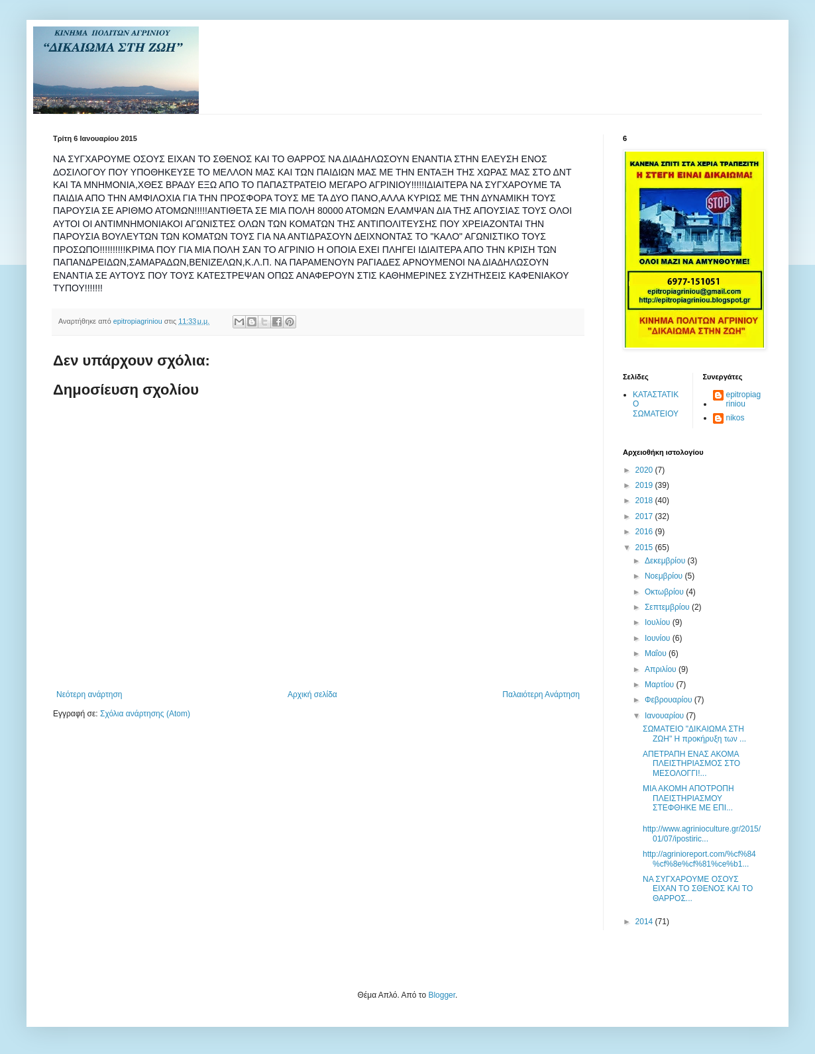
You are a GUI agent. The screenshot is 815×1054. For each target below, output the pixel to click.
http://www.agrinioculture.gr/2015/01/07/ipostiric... (702, 833)
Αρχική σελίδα (312, 694)
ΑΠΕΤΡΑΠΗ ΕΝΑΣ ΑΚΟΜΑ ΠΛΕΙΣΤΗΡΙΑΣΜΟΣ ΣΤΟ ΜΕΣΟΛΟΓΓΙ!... (691, 763)
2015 (645, 547)
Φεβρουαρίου (669, 699)
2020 (645, 470)
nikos (735, 417)
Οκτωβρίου (665, 592)
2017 (645, 516)
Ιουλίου (659, 622)
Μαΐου (657, 653)
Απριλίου (662, 669)
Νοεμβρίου (665, 576)
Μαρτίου (661, 684)
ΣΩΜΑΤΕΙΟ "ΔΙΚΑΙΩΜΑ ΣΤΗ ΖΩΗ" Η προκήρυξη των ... (694, 733)
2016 (645, 531)
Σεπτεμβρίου (668, 607)
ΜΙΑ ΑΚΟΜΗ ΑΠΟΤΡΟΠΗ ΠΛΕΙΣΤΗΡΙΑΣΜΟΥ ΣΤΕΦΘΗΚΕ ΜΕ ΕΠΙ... (688, 798)
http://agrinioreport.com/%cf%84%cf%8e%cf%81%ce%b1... (699, 858)
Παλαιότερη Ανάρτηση (541, 694)
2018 (645, 500)
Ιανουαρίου (665, 715)
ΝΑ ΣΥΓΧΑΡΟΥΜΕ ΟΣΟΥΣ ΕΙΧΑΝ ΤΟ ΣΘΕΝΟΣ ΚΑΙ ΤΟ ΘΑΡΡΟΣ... (698, 889)
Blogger (441, 995)
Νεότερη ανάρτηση (89, 694)
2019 (645, 485)
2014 (645, 921)
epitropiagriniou (743, 399)
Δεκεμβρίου (666, 560)
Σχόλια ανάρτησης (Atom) (145, 713)
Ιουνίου (659, 638)
